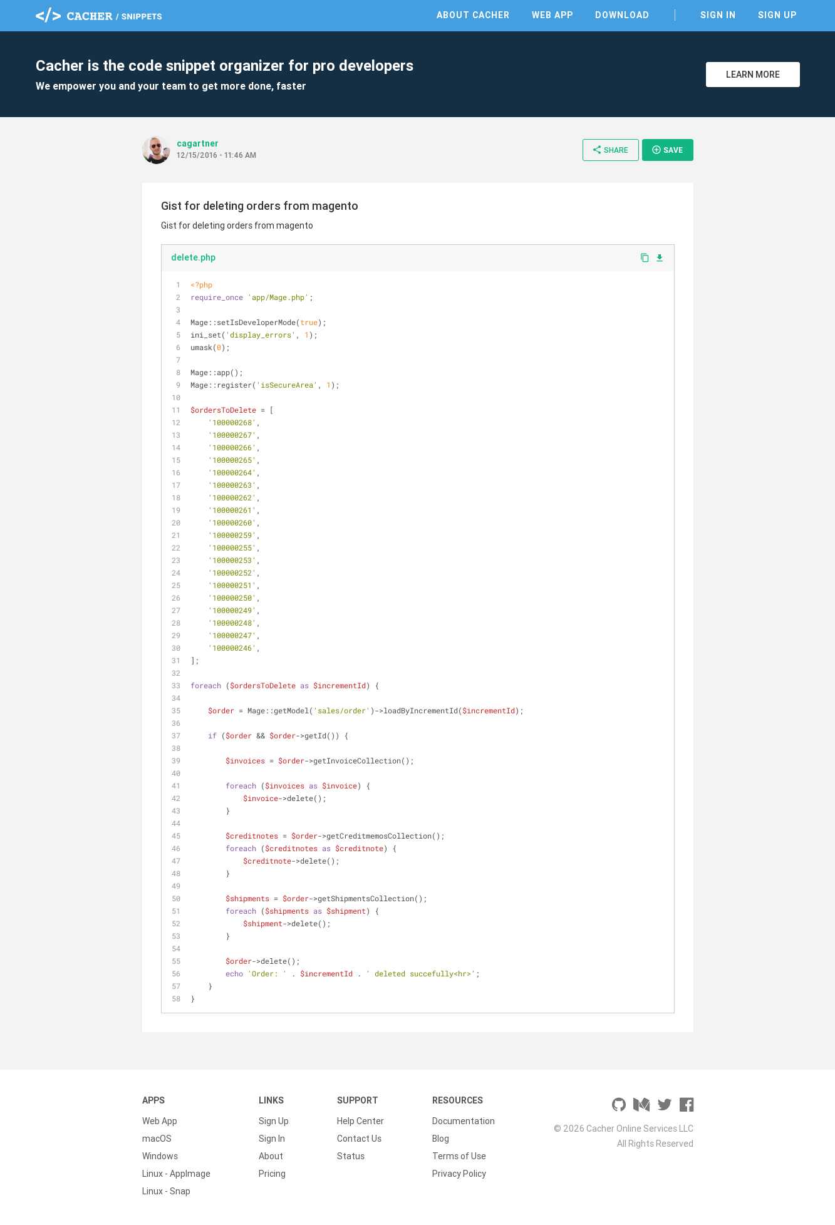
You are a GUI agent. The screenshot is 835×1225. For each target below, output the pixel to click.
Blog (440, 1138)
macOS (157, 1138)
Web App (552, 15)
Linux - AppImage (176, 1173)
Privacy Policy (459, 1173)
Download (622, 15)
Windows (160, 1156)
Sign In (718, 15)
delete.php (193, 257)
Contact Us (359, 1138)
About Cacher (473, 15)
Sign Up (777, 15)
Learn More (753, 74)
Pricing (272, 1173)
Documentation (463, 1121)
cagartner (198, 143)
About (271, 1156)
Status (351, 1156)
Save (667, 150)
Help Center (360, 1121)
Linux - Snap (166, 1191)
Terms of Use (459, 1156)
